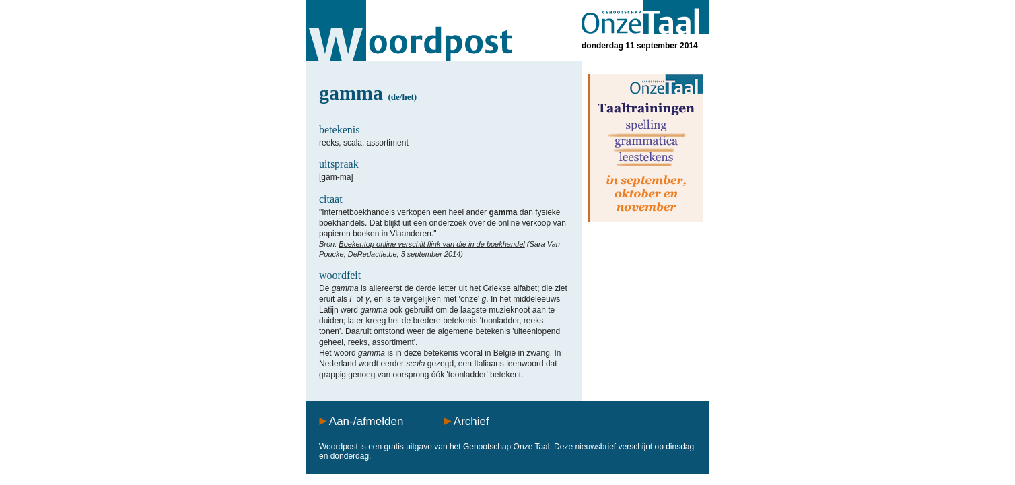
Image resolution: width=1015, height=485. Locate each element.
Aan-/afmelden (366, 421)
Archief (471, 421)
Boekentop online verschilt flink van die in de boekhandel (431, 244)
